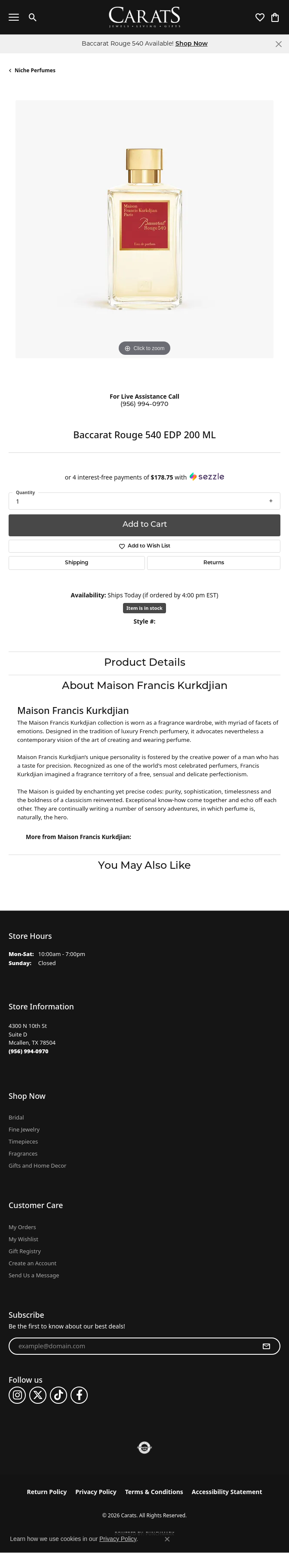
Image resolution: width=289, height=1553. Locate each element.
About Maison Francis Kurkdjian (145, 686)
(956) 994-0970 (144, 404)
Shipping (76, 563)
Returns (213, 563)
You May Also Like (144, 866)
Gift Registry (25, 1251)
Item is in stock (144, 608)
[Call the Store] (29, 1051)
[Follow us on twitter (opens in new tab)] (37, 1395)
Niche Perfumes (35, 70)
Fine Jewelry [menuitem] (24, 1129)
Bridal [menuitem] (16, 1117)
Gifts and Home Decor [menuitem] (37, 1165)
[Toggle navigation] (13, 17)
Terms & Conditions (154, 1492)
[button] (33, 17)
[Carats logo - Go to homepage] (144, 17)
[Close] (278, 44)
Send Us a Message (34, 1275)
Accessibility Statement (227, 1492)
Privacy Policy (95, 1492)
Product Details (144, 663)
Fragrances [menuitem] (23, 1153)
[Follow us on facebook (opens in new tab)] (79, 1395)
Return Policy (47, 1492)
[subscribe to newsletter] (266, 1346)
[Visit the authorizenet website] (145, 1447)
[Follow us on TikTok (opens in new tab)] (58, 1395)
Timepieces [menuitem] (23, 1141)
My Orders (22, 1227)
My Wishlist (23, 1239)
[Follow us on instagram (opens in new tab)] (17, 1395)
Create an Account (32, 1263)
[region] (144, 236)
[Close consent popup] (167, 1539)
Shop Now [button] (191, 44)
